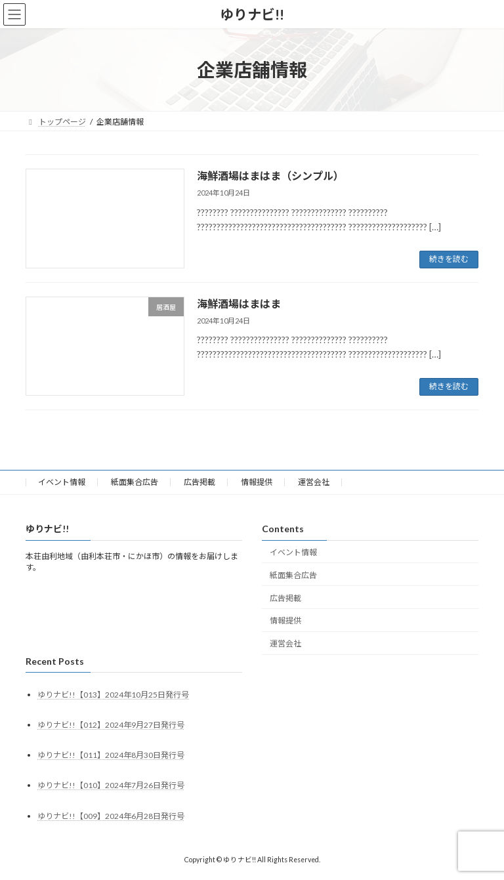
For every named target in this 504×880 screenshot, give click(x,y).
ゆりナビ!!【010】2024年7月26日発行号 (110, 785)
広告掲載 (199, 482)
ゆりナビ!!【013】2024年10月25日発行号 (113, 695)
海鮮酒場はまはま (239, 303)
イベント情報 (61, 482)
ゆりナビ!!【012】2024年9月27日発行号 (110, 725)
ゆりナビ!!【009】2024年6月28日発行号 (110, 816)
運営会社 (313, 482)
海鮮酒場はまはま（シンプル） (270, 175)
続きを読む (449, 259)
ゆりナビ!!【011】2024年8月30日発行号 (110, 755)
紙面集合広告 (134, 482)
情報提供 (256, 482)
